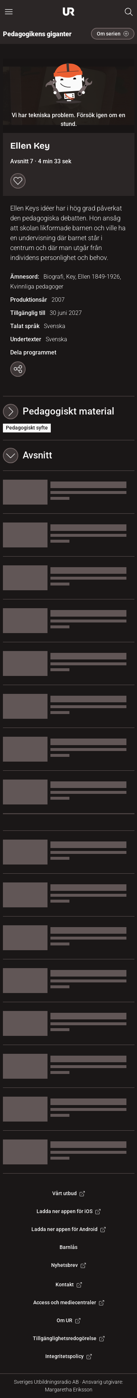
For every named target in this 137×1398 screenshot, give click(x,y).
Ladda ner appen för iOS (68, 1211)
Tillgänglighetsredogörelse (68, 1338)
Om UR (68, 1320)
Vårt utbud (68, 1193)
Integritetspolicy (68, 1356)
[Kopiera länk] (18, 369)
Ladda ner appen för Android (68, 1229)
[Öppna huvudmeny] (8, 11)
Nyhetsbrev (68, 1265)
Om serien (113, 34)
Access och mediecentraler (68, 1302)
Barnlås (68, 1247)
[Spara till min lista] (18, 181)
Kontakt (69, 1284)
